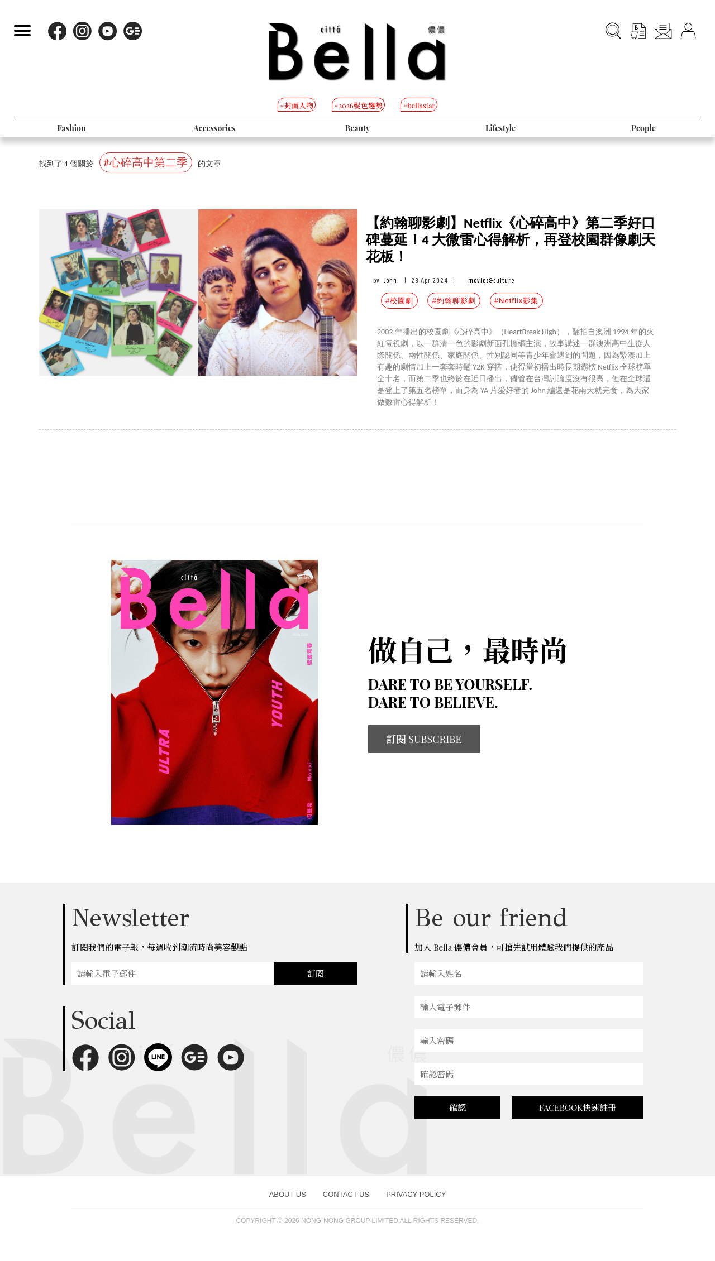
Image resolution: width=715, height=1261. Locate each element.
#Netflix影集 (516, 300)
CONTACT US (346, 1194)
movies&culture (491, 280)
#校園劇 (399, 300)
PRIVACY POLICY (416, 1194)
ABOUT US (287, 1194)
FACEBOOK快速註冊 (577, 1107)
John (390, 280)
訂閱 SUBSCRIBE (424, 739)
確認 (457, 1107)
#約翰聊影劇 (453, 300)
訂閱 (315, 973)
